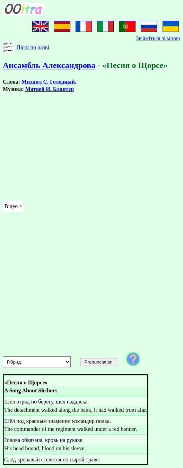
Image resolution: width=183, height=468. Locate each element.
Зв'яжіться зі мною (158, 38)
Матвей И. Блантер (49, 89)
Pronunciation (99, 362)
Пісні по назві (32, 47)
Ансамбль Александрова (49, 65)
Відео (11, 206)
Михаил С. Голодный (48, 82)
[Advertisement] (91, 146)
